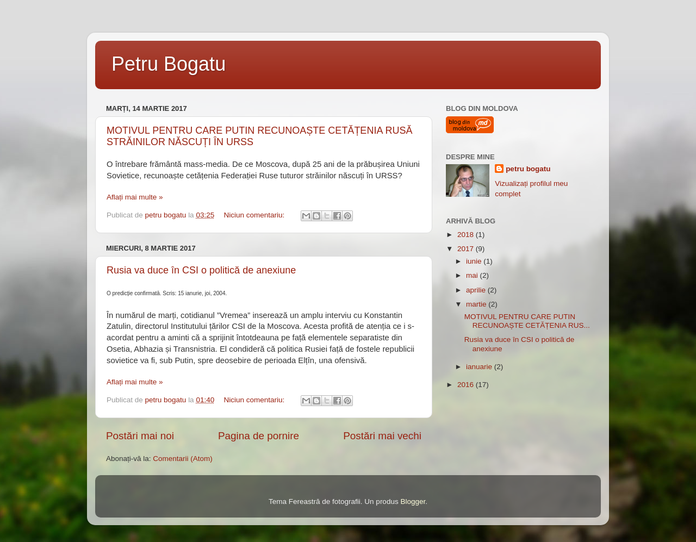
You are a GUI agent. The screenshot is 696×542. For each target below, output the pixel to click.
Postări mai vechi (382, 435)
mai (473, 275)
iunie (474, 261)
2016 (466, 385)
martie (477, 304)
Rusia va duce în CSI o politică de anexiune (201, 270)
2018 (466, 234)
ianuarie (480, 367)
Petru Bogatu (168, 64)
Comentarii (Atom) (183, 458)
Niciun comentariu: (255, 215)
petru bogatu (528, 169)
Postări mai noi (140, 435)
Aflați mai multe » (135, 197)
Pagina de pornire (258, 435)
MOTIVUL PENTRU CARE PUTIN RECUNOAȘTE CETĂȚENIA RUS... (527, 321)
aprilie (477, 290)
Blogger (412, 501)
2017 (466, 249)
